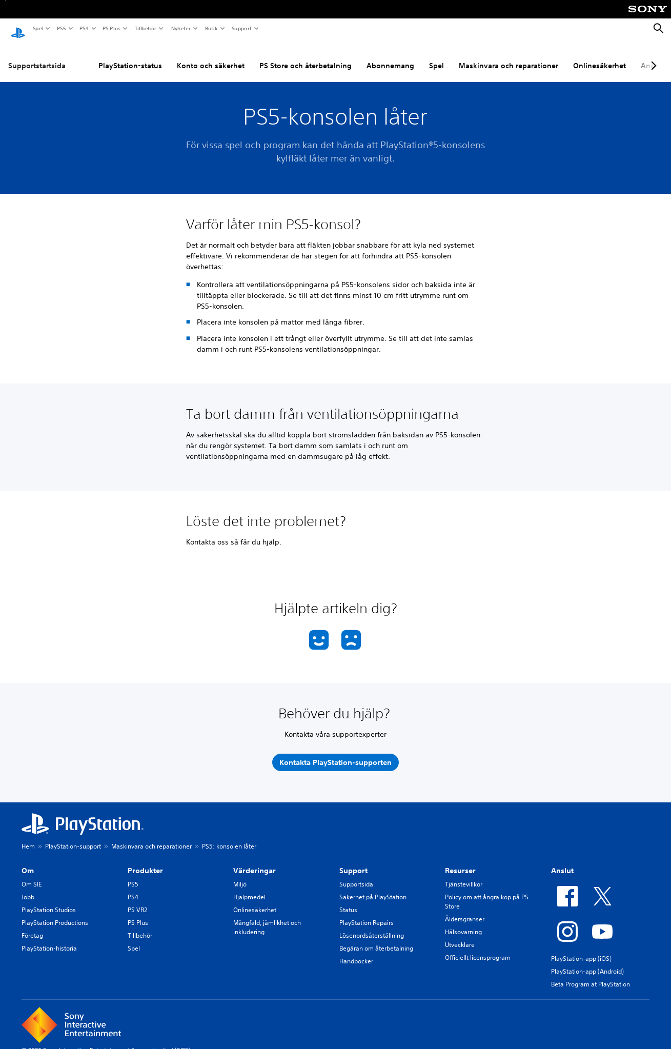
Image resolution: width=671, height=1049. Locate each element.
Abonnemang (390, 55)
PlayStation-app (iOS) (581, 949)
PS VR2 (137, 900)
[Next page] (652, 55)
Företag (32, 926)
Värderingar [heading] (254, 861)
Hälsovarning (463, 922)
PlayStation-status (130, 55)
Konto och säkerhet (211, 55)
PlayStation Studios (49, 900)
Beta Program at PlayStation (590, 975)
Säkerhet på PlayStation (372, 887)
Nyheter (180, 28)
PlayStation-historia (49, 939)
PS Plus (111, 28)
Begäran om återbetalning (376, 939)
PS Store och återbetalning (305, 55)
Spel (37, 28)
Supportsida (356, 875)
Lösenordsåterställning (371, 926)
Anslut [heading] (562, 861)
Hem (28, 837)
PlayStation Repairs (366, 913)
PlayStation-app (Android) (587, 962)
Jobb (28, 887)
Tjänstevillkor (463, 875)
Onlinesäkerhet (599, 55)
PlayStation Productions (55, 913)
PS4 (83, 28)
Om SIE (32, 875)
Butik (211, 28)
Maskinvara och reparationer (508, 55)
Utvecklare (460, 935)
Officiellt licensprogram (478, 948)
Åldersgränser (464, 909)
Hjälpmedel (249, 887)
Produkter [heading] (145, 861)
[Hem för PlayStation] (18, 28)
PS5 (60, 28)
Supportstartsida (37, 55)
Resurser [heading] (460, 861)
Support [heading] (353, 861)
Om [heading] (28, 861)
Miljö (240, 875)
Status (348, 900)
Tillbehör (145, 28)
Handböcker (356, 951)
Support (241, 28)
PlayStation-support (73, 837)
